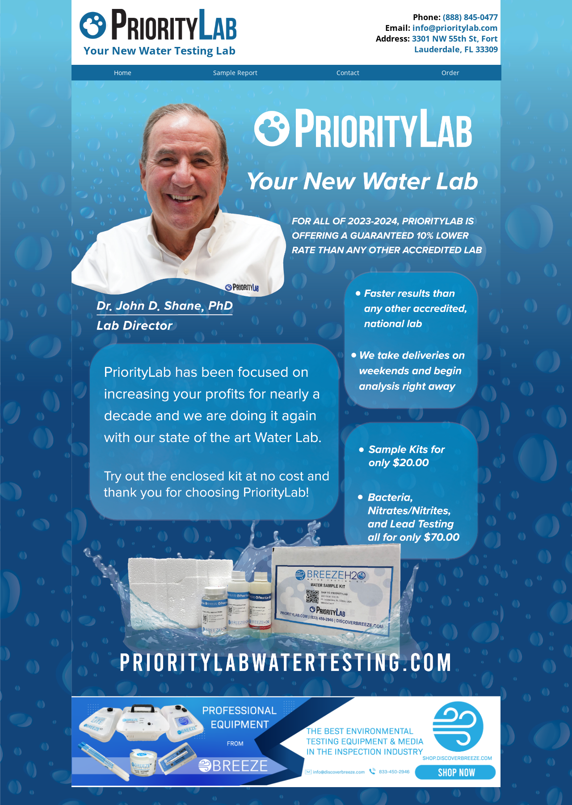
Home (122, 72)
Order (450, 72)
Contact (347, 72)
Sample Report (235, 72)
